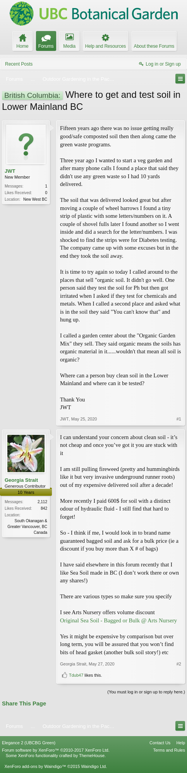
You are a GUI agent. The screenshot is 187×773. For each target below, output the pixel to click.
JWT (10, 171)
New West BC (35, 199)
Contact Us (159, 742)
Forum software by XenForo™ (56, 750)
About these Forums (154, 46)
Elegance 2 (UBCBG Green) (28, 742)
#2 (179, 664)
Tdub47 (76, 675)
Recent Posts (19, 64)
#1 (179, 419)
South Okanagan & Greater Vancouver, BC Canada (27, 527)
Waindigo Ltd (93, 766)
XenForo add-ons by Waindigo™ (35, 766)
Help (180, 742)
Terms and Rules (169, 750)
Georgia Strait (21, 480)
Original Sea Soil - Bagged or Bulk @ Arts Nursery (118, 620)
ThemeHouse (92, 755)
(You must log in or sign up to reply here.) (146, 692)
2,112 (42, 502)
